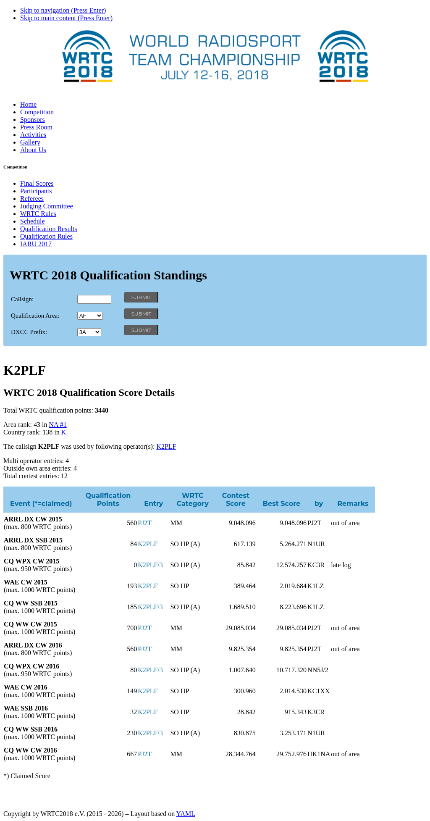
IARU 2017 (36, 243)
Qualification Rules (46, 236)
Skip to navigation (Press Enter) (63, 10)
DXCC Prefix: (29, 332)
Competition (37, 112)
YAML (185, 813)
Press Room (36, 127)
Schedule (32, 221)
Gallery (30, 142)
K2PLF (166, 446)
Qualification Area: (35, 315)
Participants (36, 191)
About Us (33, 149)
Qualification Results (48, 228)
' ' (90, 316)
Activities (33, 134)
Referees (32, 198)
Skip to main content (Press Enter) (66, 17)
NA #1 (57, 424)
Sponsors (32, 119)
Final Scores (37, 183)
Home (28, 104)
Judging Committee (46, 206)
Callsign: (22, 299)
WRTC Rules (38, 213)
